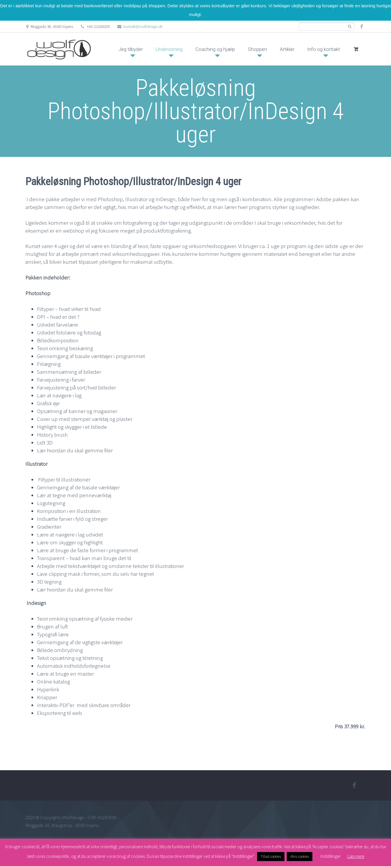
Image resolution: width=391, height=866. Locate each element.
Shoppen (257, 49)
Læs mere (355, 856)
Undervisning (169, 49)
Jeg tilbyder (130, 49)
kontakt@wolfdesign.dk (142, 26)
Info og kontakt (323, 49)
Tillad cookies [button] (271, 856)
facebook (361, 26)
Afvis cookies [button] (299, 856)
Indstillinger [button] (331, 856)
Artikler (287, 49)
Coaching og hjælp (215, 49)
